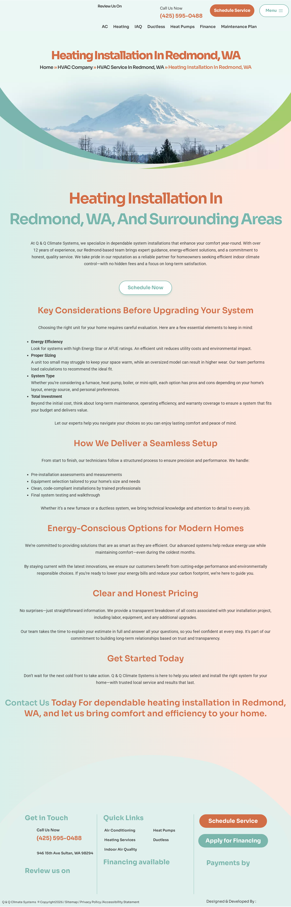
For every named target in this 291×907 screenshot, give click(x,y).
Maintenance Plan (239, 27)
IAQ (138, 27)
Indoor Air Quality (120, 850)
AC (105, 27)
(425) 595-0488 (181, 16)
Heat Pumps (182, 27)
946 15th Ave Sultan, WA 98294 (65, 853)
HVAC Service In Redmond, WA (131, 67)
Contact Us (27, 702)
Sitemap (71, 902)
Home (44, 67)
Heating (121, 27)
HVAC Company (73, 67)
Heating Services (119, 840)
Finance (208, 27)
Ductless (156, 27)
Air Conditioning (119, 830)
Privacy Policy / (90, 902)
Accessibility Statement (119, 902)
